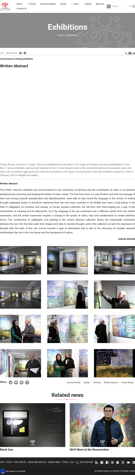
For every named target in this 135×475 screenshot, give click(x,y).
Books (63, 4)
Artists (19, 4)
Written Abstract (111, 382)
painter (87, 382)
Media (88, 4)
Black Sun (6, 450)
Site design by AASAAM (15, 471)
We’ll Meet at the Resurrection (89, 450)
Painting (96, 382)
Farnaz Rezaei (128, 382)
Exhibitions (72, 35)
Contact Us (21, 8)
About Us (100, 4)
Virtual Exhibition (48, 4)
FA (131, 6)
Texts (75, 4)
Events (33, 4)
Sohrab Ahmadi (73, 382)
